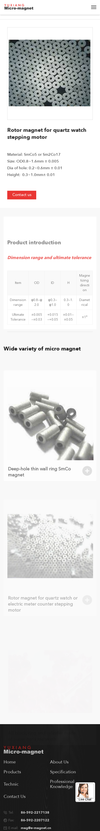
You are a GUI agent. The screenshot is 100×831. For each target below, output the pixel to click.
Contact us (21, 200)
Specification (63, 782)
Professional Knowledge (62, 795)
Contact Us (15, 806)
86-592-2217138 (35, 822)
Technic (11, 794)
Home (10, 772)
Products (12, 782)
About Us (59, 772)
